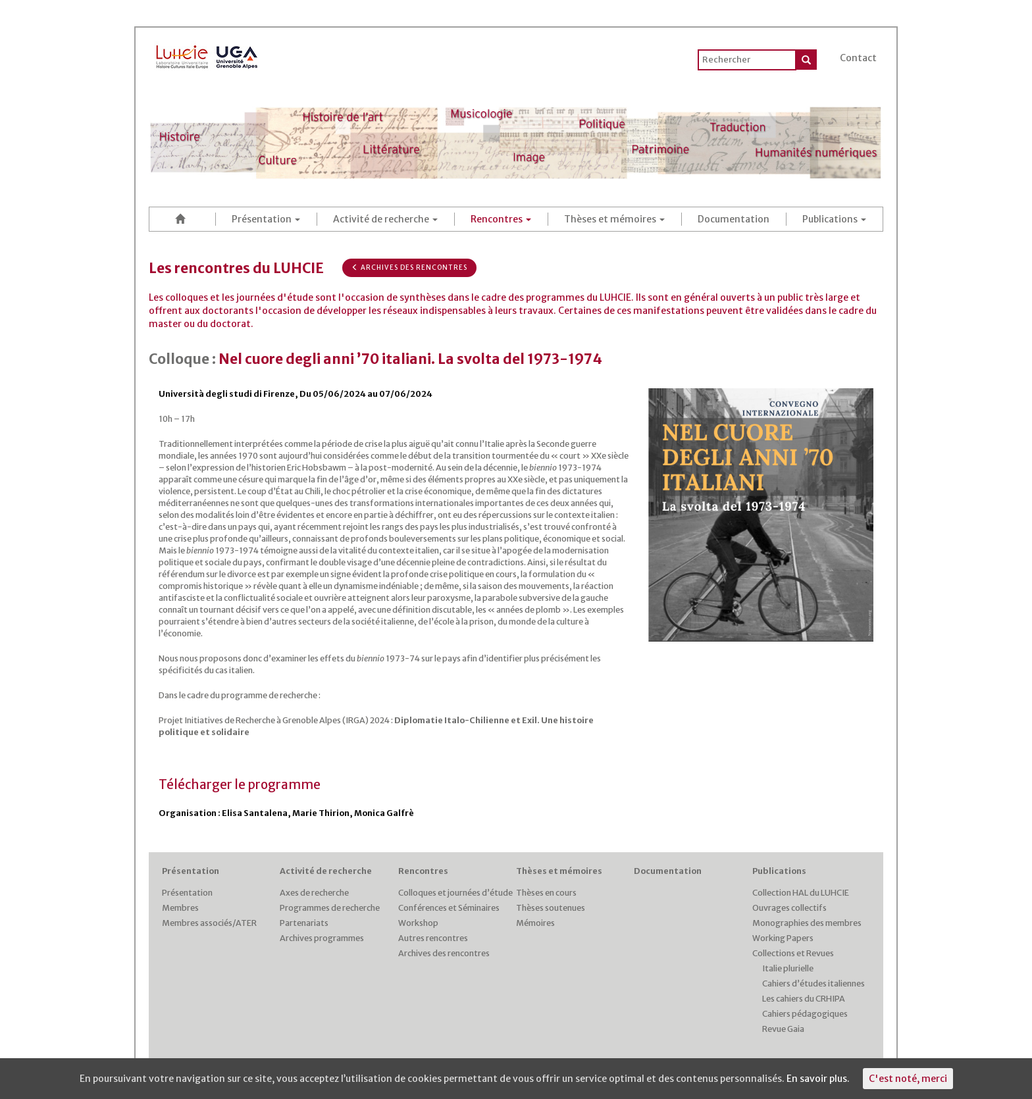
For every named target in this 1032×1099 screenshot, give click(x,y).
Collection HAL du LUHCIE (800, 893)
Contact (858, 58)
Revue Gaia (783, 1029)
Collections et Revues (793, 953)
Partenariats (304, 923)
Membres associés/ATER (209, 923)
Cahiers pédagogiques (805, 1014)
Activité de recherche (385, 219)
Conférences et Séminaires (449, 908)
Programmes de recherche (330, 908)
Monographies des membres (807, 923)
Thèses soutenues (550, 908)
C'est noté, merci (908, 1079)
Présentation (266, 219)
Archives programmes (322, 938)
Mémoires (535, 923)
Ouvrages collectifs (789, 908)
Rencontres (501, 219)
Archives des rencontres (409, 267)
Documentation (733, 219)
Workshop (418, 923)
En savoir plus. (818, 1079)
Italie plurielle (787, 968)
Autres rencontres (433, 938)
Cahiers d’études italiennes (813, 983)
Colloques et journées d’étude (455, 893)
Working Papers (782, 938)
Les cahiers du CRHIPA (803, 999)
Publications (834, 219)
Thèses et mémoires (614, 219)
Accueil (182, 219)
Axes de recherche (314, 893)
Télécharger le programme (240, 784)
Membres (180, 908)
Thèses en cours (546, 893)
